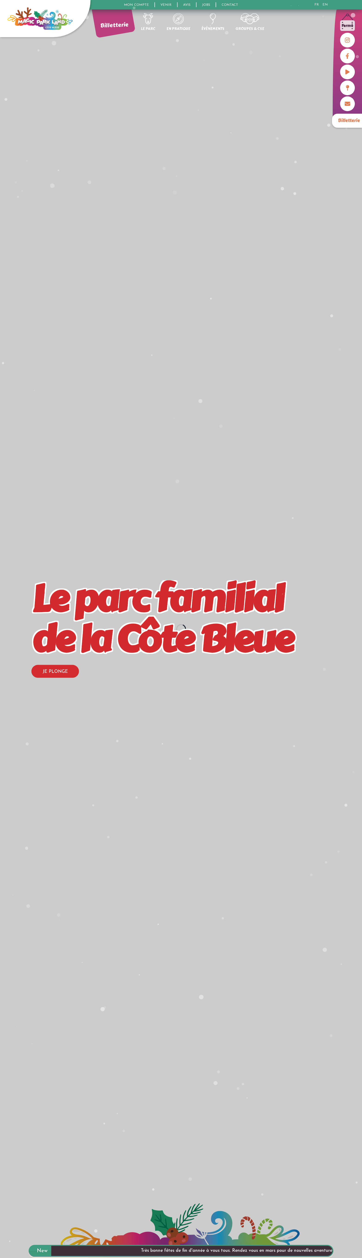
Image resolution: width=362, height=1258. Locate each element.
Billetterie (349, 120)
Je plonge (55, 672)
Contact (230, 5)
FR (316, 5)
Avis (186, 5)
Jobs (206, 5)
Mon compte (136, 5)
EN (325, 5)
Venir (166, 5)
